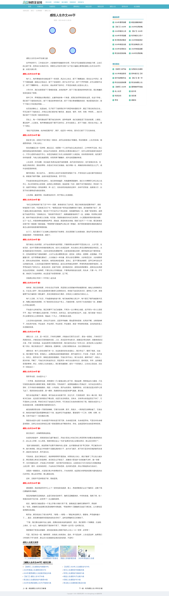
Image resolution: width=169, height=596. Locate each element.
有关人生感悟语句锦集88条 (73, 570)
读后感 (133, 96)
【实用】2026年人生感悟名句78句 (76, 567)
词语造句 (81, 2)
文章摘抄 (57, 2)
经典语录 (73, 2)
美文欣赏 (48, 2)
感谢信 (133, 100)
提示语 (133, 91)
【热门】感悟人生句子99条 (34, 576)
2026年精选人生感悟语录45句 (35, 570)
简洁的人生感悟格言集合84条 (74, 583)
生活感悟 (137, 6)
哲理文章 (125, 6)
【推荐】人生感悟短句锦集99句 (36, 567)
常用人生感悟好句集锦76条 (73, 573)
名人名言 (118, 91)
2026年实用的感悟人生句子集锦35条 (37, 583)
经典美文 (40, 6)
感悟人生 (113, 6)
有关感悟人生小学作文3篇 (93, 588)
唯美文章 (101, 6)
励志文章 (89, 6)
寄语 (116, 100)
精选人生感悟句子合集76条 (73, 576)
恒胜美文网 (80, 593)
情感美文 (64, 6)
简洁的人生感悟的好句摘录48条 (36, 580)
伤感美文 (52, 6)
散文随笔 (65, 2)
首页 (29, 6)
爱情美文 (77, 6)
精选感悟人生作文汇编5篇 (37, 588)
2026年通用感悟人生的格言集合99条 (37, 573)
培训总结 (118, 96)
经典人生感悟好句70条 (72, 580)
